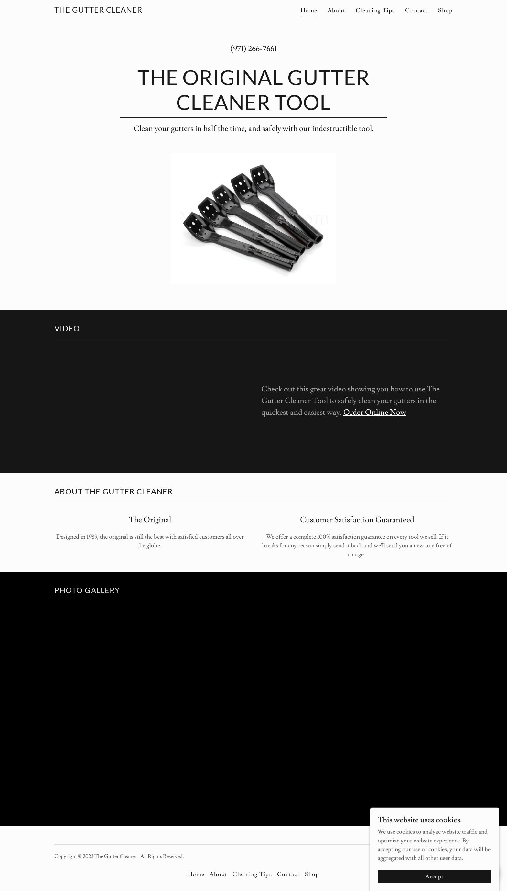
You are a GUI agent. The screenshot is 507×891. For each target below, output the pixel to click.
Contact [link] (416, 10)
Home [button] (196, 874)
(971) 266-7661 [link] (253, 49)
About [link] (336, 10)
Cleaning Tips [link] (375, 10)
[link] (98, 11)
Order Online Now (374, 412)
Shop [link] (445, 10)
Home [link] (309, 10)
